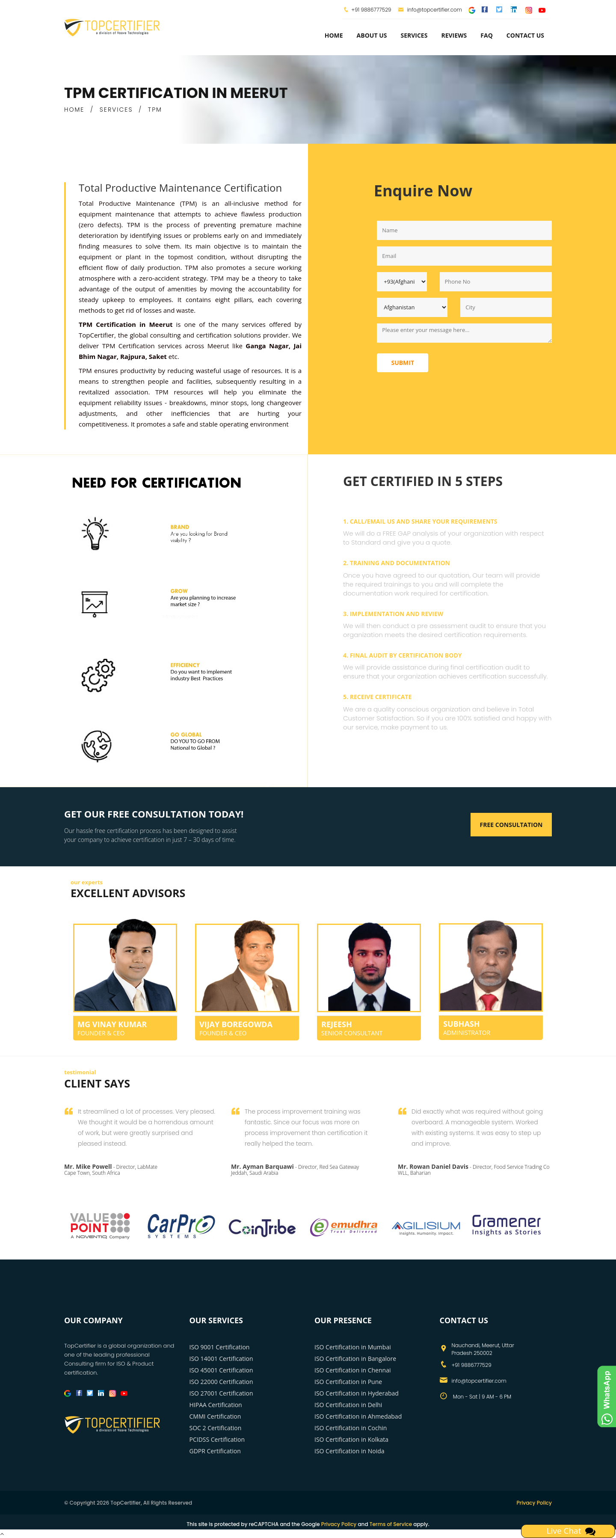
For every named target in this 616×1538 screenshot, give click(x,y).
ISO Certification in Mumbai (352, 1347)
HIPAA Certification (216, 1405)
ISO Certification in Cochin (350, 1428)
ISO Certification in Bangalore (355, 1358)
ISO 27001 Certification (221, 1393)
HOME (74, 109)
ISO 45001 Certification (221, 1370)
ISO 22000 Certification (221, 1382)
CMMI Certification (215, 1416)
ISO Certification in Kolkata (351, 1439)
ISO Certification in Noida (349, 1451)
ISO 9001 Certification (220, 1347)
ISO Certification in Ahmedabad (358, 1416)
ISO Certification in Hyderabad (356, 1393)
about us (372, 35)
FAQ (486, 35)
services (413, 35)
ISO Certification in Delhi (348, 1405)
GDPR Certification (215, 1451)
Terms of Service (391, 1524)
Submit (402, 363)
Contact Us (525, 35)
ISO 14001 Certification (221, 1358)
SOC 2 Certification (216, 1428)
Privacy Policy (534, 1502)
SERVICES (116, 109)
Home (334, 35)
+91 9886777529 (371, 9)
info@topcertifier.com (430, 9)
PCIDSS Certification (217, 1439)
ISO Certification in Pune (348, 1382)
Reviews (454, 35)
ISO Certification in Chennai (352, 1370)
